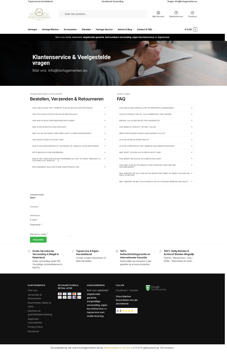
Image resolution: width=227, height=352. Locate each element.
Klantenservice (176, 14)
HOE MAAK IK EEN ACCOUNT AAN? (48, 140)
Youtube (133, 291)
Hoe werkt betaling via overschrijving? (140, 159)
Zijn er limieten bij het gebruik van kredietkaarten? (147, 146)
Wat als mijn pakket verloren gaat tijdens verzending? (62, 133)
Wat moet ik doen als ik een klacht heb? (140, 152)
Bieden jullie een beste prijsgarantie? (139, 121)
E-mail (33, 219)
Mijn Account (158, 14)
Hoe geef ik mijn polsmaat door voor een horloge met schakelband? (147, 166)
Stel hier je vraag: (39, 234)
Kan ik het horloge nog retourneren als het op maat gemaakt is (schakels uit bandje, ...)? (66, 160)
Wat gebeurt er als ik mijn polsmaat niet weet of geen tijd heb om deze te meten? (154, 174)
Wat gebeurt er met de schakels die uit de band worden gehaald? (153, 181)
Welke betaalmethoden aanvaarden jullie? (142, 133)
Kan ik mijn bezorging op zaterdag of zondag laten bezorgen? (65, 146)
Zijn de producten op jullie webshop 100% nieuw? (145, 114)
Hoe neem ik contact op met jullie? (137, 127)
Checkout (192, 14)
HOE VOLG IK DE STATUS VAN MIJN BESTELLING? (55, 114)
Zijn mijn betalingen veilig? (134, 140)
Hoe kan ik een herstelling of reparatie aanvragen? (146, 108)
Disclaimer (33, 332)
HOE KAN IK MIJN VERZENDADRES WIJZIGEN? (53, 121)
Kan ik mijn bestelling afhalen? (49, 127)
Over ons (32, 291)
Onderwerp (36, 224)
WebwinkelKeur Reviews (118, 348)
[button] (191, 29)
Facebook (121, 291)
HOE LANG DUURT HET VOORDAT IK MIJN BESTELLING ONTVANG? (62, 108)
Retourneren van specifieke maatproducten (55, 167)
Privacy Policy (35, 327)
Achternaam (35, 216)
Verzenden (38, 240)
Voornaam (34, 207)
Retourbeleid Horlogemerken (47, 152)
